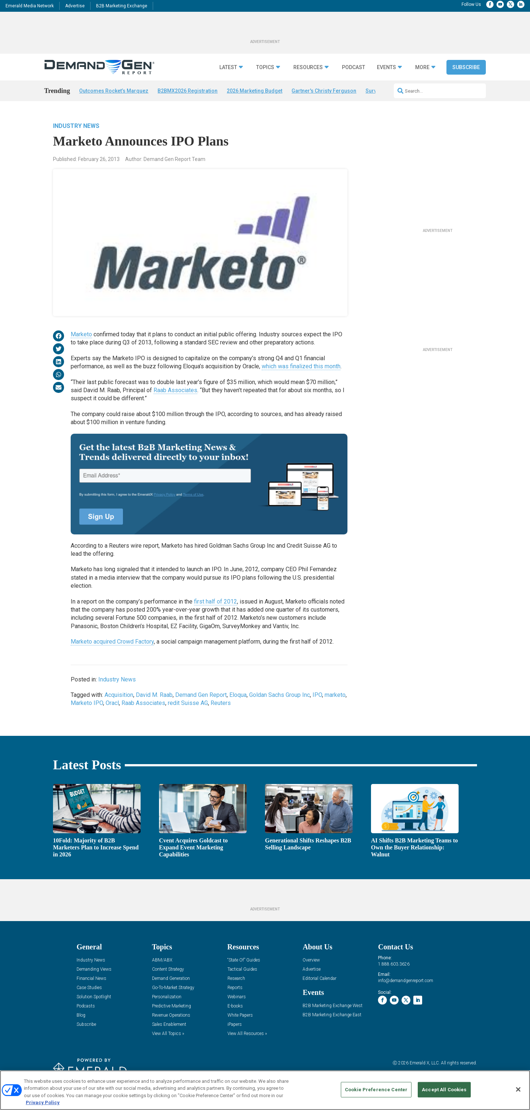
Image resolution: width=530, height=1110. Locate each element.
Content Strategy (168, 969)
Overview (311, 960)
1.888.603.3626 (394, 964)
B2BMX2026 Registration (188, 91)
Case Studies (89, 987)
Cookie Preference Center (376, 1089)
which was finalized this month (301, 366)
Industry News (76, 125)
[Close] (518, 1089)
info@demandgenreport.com (405, 980)
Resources (308, 67)
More (422, 67)
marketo (335, 694)
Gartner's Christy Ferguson (324, 91)
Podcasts (86, 1006)
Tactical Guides (242, 969)
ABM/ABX (162, 960)
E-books (235, 1006)
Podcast (353, 67)
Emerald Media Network (30, 6)
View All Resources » (247, 1033)
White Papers (240, 1015)
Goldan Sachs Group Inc (279, 694)
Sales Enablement (169, 1024)
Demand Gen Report (201, 694)
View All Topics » (168, 1033)
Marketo (81, 334)
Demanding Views (94, 969)
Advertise (75, 6)
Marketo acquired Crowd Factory (112, 641)
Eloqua (238, 694)
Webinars (236, 997)
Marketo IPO (87, 702)
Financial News (91, 978)
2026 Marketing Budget (254, 91)
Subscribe (466, 67)
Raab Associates (175, 390)
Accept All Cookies (444, 1089)
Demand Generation (171, 978)
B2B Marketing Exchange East (332, 1015)
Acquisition (119, 694)
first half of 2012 (215, 601)
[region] (265, 1090)
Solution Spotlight (94, 997)
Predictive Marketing (171, 1006)
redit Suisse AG (188, 702)
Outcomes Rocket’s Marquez (113, 91)
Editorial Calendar (319, 978)
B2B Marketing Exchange (121, 6)
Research (236, 978)
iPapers (234, 1024)
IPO (317, 694)
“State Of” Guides (243, 960)
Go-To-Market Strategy (173, 987)
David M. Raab (154, 694)
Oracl (112, 702)
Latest (228, 67)
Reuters (221, 702)
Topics (265, 67)
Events (386, 67)
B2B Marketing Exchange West (333, 1005)
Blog (81, 1015)
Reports (235, 987)
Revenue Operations (171, 1015)
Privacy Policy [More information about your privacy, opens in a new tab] (43, 1102)
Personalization (166, 997)
